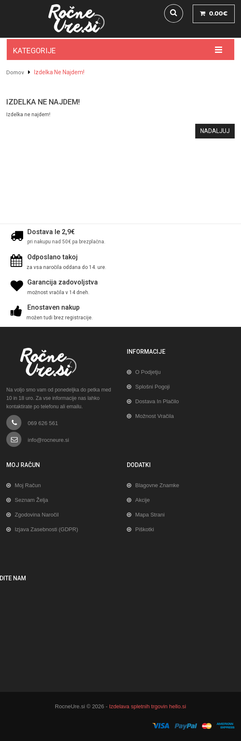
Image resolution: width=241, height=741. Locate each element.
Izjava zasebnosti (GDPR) (46, 529)
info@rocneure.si (48, 440)
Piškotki (144, 529)
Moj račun (28, 485)
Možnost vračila (154, 416)
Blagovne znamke (157, 485)
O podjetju (148, 372)
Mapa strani (150, 514)
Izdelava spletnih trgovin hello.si (147, 706)
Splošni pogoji (152, 387)
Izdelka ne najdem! (59, 72)
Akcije (142, 500)
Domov (15, 72)
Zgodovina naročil (37, 514)
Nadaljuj (215, 131)
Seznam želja (31, 500)
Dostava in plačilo (157, 401)
